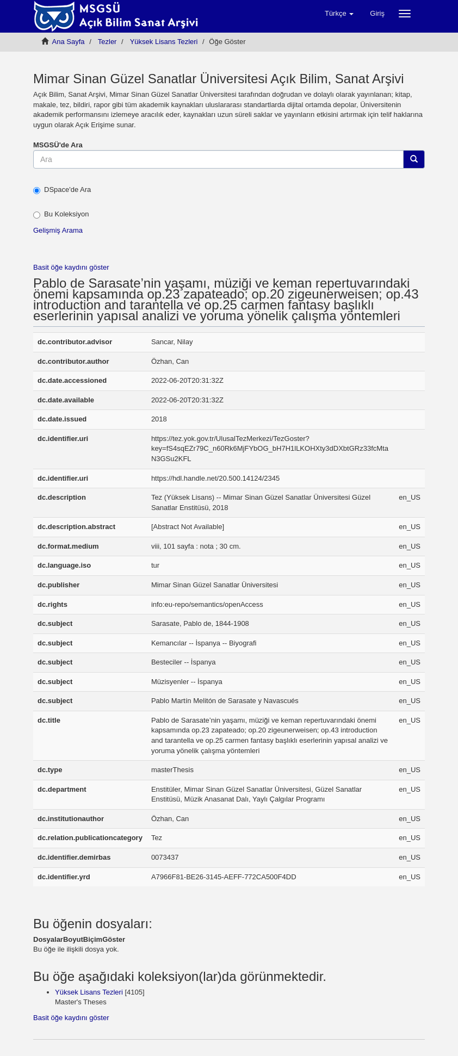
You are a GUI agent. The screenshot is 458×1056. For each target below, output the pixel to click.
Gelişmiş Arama (58, 230)
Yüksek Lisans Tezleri (164, 42)
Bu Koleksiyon (61, 214)
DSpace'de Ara (62, 189)
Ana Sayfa (68, 42)
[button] (339, 13)
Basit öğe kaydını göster (71, 267)
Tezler (107, 42)
